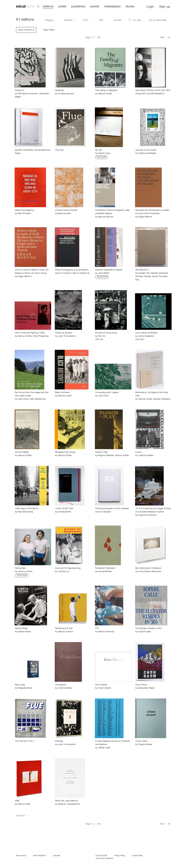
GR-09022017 (142, 270)
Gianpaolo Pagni (146, 688)
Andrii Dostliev (65, 688)
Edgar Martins (145, 217)
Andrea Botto (64, 512)
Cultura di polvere (63, 333)
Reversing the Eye (63, 628)
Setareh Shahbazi (159, 273)
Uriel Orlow (23, 399)
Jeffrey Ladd (104, 748)
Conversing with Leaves (106, 393)
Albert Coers (104, 153)
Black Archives (62, 393)
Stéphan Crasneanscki (69, 804)
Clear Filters (48, 30)
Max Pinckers (24, 214)
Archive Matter (22, 452)
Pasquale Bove (25, 688)
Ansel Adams (104, 688)
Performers (20, 568)
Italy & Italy (20, 685)
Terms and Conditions (104, 859)
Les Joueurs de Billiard (146, 333)
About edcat (21, 856)
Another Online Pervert (66, 210)
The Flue (59, 150)
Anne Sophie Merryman (149, 572)
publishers (78, 7)
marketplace (112, 7)
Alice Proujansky (41, 336)
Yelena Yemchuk (106, 632)
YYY (97, 628)
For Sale (135, 20)
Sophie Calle (144, 632)
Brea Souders (64, 214)
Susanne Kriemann (147, 515)
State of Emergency (24, 210)
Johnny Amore (25, 572)
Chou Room (141, 685)
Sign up (164, 7)
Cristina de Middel (147, 153)
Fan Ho (101, 336)
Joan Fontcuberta (66, 336)
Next (165, 38)
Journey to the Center (146, 150)
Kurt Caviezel (104, 512)
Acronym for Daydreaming (67, 568)
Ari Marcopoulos (66, 94)
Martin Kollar (24, 804)
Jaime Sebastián (146, 336)
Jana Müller (103, 273)
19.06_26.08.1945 (64, 509)
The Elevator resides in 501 (148, 628)
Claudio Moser (145, 745)
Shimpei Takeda (143, 277)
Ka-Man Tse (144, 273)
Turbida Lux (63, 572)
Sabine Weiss (21, 628)
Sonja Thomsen (159, 277)
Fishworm (19, 90)
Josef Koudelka (145, 456)
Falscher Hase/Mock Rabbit (108, 270)
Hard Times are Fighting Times (30, 333)
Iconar (138, 452)
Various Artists (105, 94)
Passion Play (101, 452)
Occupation (60, 685)
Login (150, 7)
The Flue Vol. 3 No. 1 (25, 741)
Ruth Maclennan (38, 399)
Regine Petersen (106, 456)
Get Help (56, 856)
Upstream (59, 90)
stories (130, 7)
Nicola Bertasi (105, 572)
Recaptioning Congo (65, 452)
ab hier (98, 150)
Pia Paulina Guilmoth (28, 94)
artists (62, 7)
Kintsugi (59, 741)
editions (48, 7)
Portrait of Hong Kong (106, 333)
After (17, 801)
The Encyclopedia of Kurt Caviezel (112, 509)
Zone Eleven (101, 685)
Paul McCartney (25, 512)
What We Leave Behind (66, 801)
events (94, 7)
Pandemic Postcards (105, 568)
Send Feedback (39, 856)
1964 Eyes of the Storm (26, 509)
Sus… (137, 280)
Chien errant (141, 741)
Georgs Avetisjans (161, 399)
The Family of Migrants (106, 90)
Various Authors (105, 217)
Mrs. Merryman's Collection (148, 568)
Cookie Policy (137, 856)
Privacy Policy (119, 856)
